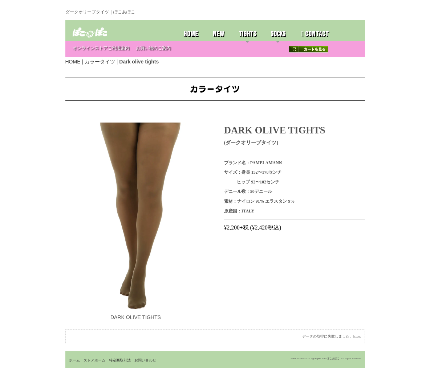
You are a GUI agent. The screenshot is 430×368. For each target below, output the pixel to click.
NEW (218, 34)
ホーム (74, 360)
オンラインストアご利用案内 (101, 48)
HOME (190, 34)
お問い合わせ (145, 360)
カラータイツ (100, 62)
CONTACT (315, 34)
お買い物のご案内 (153, 48)
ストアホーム (94, 360)
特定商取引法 (120, 360)
